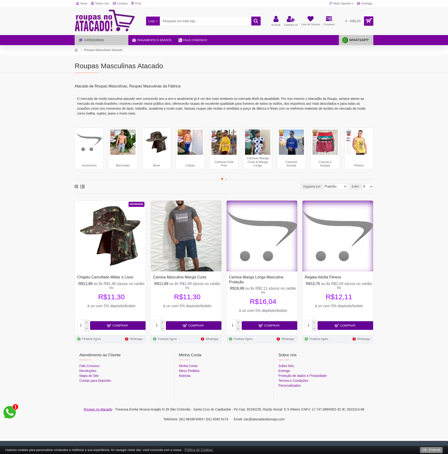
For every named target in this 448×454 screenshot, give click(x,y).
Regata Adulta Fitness (323, 277)
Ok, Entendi (431, 450)
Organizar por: (304, 186)
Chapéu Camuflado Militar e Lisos (105, 277)
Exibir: (357, 186)
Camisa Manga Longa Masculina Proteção (256, 279)
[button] (222, 179)
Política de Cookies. (199, 450)
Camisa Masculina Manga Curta (179, 277)
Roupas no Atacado (98, 409)
